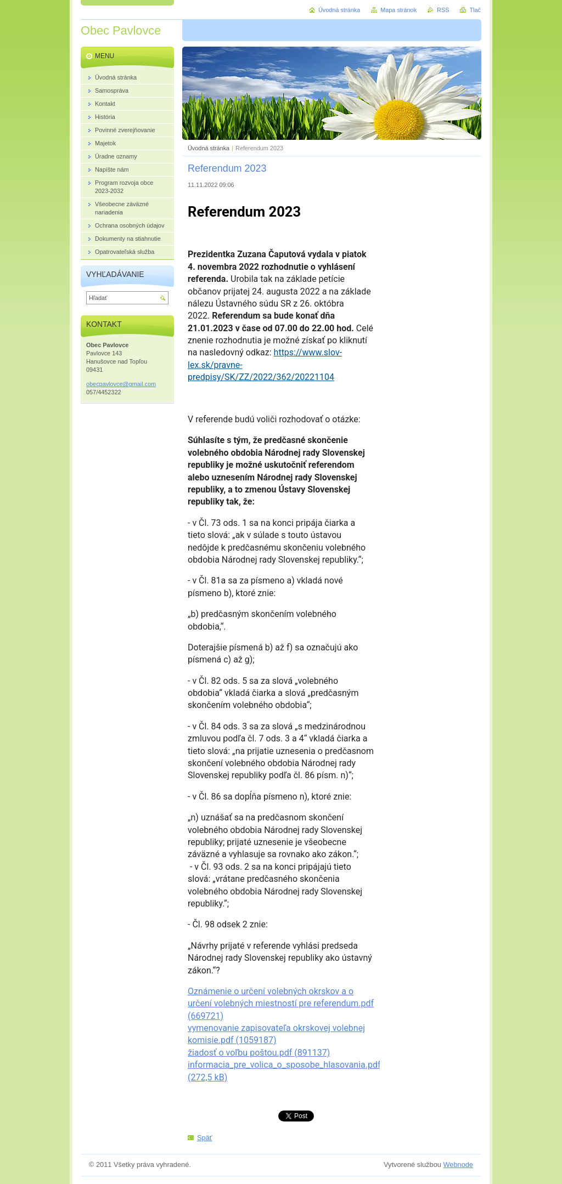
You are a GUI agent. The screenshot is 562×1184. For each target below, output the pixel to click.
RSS (443, 10)
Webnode (458, 1164)
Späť (204, 1138)
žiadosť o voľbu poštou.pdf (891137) (259, 1052)
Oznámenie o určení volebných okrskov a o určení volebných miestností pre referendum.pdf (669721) (281, 1003)
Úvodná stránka (208, 148)
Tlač (475, 10)
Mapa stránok (398, 10)
